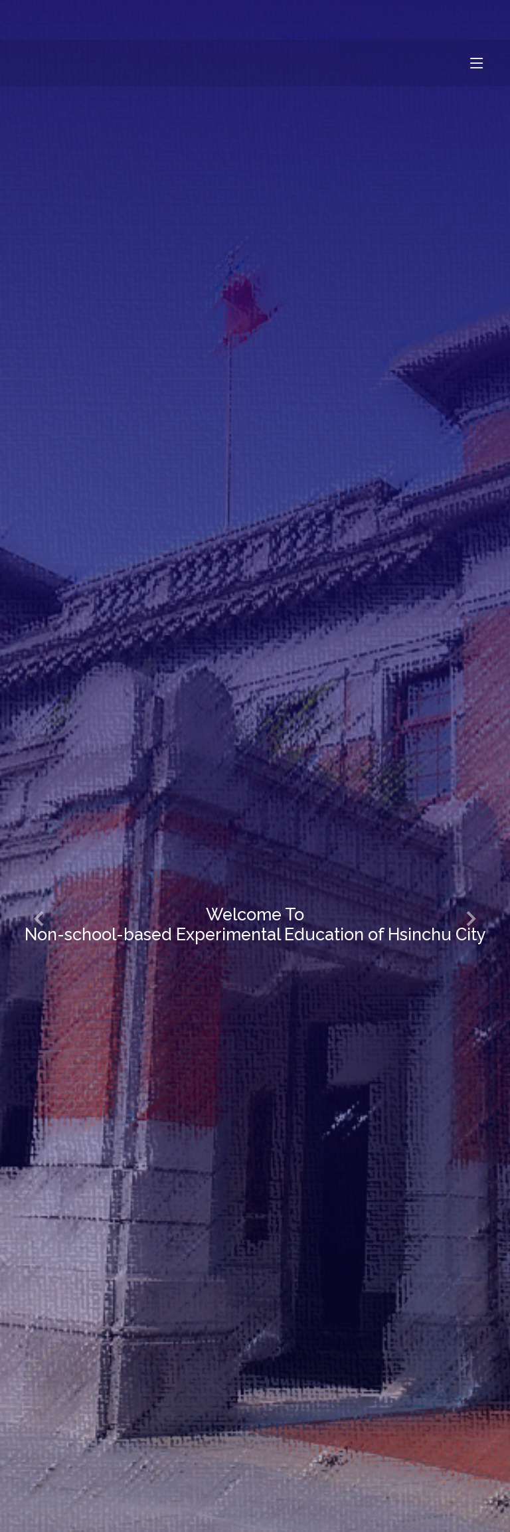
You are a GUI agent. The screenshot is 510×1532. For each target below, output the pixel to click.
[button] (40, 919)
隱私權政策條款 (431, 19)
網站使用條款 (327, 19)
